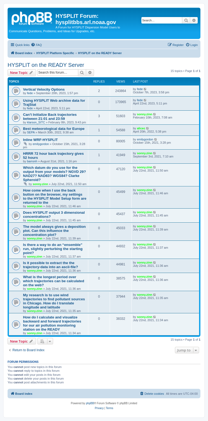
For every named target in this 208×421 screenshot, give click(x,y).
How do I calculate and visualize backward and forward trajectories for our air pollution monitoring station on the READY (52, 323)
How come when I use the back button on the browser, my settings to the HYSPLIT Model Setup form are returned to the (54, 196)
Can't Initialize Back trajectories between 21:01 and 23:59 (50, 117)
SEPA (31, 132)
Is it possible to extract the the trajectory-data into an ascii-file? (50, 265)
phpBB (90, 403)
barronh (32, 161)
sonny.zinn (144, 114)
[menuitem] (36, 45)
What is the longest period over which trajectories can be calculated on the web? (53, 281)
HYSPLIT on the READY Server (46, 65)
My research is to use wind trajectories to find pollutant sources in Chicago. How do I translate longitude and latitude (54, 301)
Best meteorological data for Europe (53, 129)
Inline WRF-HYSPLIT (40, 140)
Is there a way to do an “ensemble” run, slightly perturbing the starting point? (53, 249)
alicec (141, 128)
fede (30, 93)
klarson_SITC (36, 122)
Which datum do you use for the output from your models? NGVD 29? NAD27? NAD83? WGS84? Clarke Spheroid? (54, 174)
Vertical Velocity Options (44, 89)
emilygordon (41, 144)
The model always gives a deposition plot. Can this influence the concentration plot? (54, 231)
